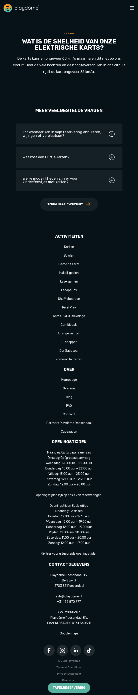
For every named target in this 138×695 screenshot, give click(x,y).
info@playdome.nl (69, 596)
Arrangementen (69, 333)
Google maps (69, 633)
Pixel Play (69, 307)
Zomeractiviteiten (69, 359)
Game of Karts (69, 264)
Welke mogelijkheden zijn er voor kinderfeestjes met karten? (69, 180)
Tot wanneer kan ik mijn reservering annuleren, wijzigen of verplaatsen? (69, 133)
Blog (69, 397)
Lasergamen (69, 281)
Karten (69, 247)
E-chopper (69, 342)
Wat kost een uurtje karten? (69, 157)
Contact (69, 414)
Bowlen (69, 255)
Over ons (69, 388)
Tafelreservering (69, 688)
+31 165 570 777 (69, 602)
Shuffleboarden (69, 299)
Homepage (69, 380)
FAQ (69, 406)
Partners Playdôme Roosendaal (69, 423)
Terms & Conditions (69, 667)
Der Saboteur (69, 351)
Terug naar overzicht (69, 204)
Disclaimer (69, 680)
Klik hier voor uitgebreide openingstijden (69, 554)
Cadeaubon (69, 432)
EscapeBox (69, 290)
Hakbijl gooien (69, 273)
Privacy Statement (69, 673)
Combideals (69, 325)
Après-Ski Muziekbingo (69, 316)
